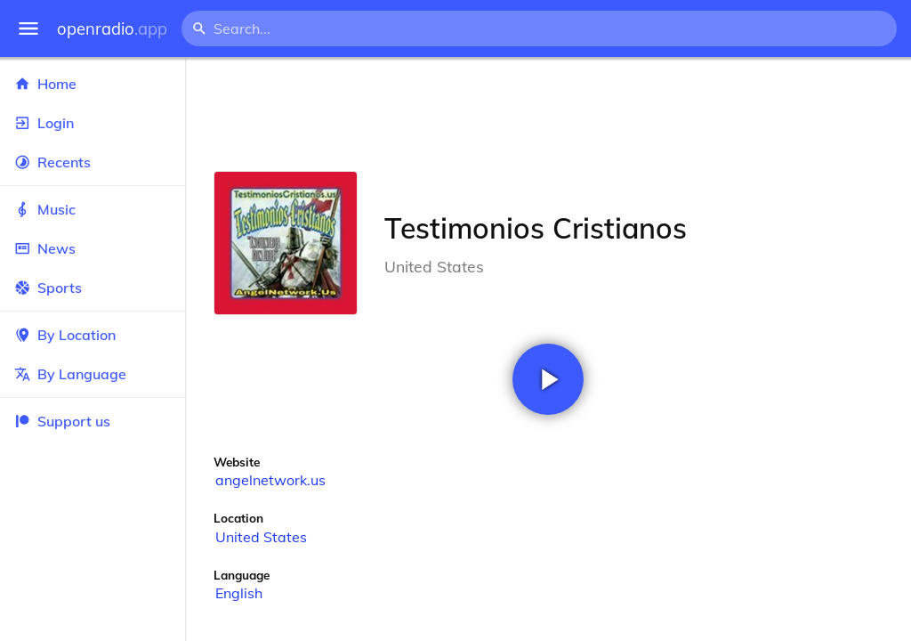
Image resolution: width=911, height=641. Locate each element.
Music (92, 209)
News (92, 248)
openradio (112, 29)
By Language (92, 374)
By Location (92, 334)
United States (261, 537)
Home (92, 83)
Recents (92, 162)
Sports (92, 287)
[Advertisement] (548, 114)
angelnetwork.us (270, 480)
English (238, 593)
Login (92, 122)
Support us (62, 421)
